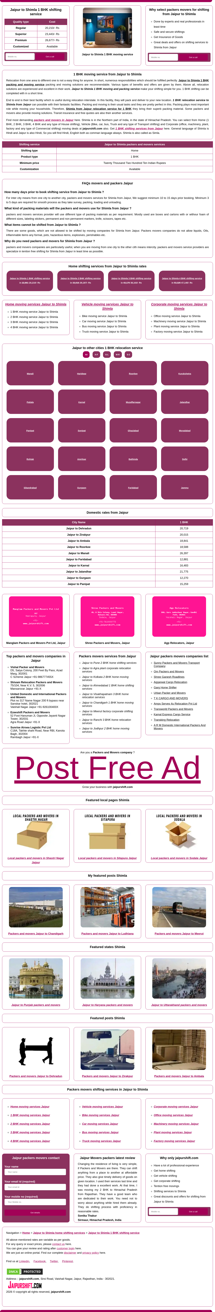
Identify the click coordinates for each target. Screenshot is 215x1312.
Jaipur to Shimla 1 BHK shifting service (30, 278)
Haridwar (81, 373)
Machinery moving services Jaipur (176, 1123)
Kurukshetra (184, 373)
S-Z (128, 354)
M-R (118, 354)
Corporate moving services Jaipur (176, 1106)
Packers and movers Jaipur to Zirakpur (107, 1076)
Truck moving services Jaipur (101, 1141)
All (86, 354)
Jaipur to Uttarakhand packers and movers (179, 1005)
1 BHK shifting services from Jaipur (139, 128)
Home (26, 1232)
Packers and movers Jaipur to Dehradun (35, 1076)
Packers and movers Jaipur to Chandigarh (35, 933)
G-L (107, 354)
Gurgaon (81, 488)
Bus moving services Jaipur (100, 1132)
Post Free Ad (107, 767)
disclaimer (70, 1252)
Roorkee (133, 373)
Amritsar (81, 459)
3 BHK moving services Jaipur (30, 1132)
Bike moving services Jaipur (100, 1115)
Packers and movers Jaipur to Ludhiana (107, 933)
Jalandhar (185, 402)
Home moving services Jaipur (29, 1106)
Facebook (40, 1261)
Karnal (81, 402)
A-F (96, 354)
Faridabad (133, 488)
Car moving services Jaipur (100, 1123)
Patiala (30, 402)
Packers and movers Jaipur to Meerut (179, 933)
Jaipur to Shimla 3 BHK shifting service (131, 278)
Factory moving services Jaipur (174, 1141)
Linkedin (24, 1261)
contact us (58, 1244)
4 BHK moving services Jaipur (30, 1141)
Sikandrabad (30, 488)
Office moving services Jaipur (173, 1115)
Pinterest (67, 1261)
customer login (66, 1248)
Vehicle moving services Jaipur (102, 1106)
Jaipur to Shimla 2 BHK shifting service (80, 278)
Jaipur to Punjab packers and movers (35, 1005)
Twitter (54, 1261)
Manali (30, 373)
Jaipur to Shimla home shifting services (59, 1232)
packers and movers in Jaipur (53, 120)
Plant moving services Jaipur (173, 1132)
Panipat (30, 430)
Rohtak (30, 459)
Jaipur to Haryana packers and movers (107, 1005)
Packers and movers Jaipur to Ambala (179, 1076)
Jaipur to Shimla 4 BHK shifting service (182, 278)
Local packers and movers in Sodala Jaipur (179, 858)
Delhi (184, 459)
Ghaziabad (133, 430)
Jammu (184, 488)
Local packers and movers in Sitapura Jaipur (107, 858)
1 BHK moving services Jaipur (30, 1115)
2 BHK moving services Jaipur (30, 1123)
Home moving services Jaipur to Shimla (35, 304)
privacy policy (90, 1252)
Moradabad (185, 430)
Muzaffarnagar (133, 402)
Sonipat (82, 430)
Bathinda (133, 459)
